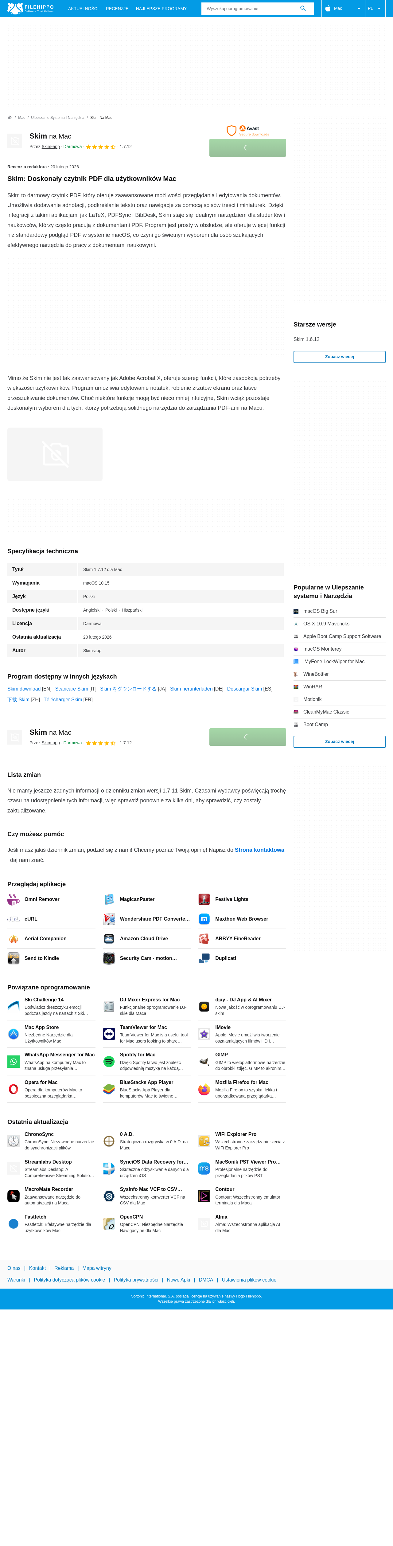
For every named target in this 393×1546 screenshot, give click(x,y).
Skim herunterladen (191, 688)
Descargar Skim (244, 688)
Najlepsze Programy (161, 8)
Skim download (24, 688)
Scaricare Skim (71, 688)
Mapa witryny (97, 1268)
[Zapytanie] (257, 8)
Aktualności (83, 8)
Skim (50, 136)
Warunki (16, 1279)
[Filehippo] (30, 8)
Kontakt (37, 1268)
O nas (14, 1268)
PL (375, 8)
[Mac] (21, 117)
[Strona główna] (9, 117)
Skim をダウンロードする (128, 688)
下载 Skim (18, 699)
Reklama (64, 1268)
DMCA (206, 1279)
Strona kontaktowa (259, 850)
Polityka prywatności (136, 1279)
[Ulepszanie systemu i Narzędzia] (57, 117)
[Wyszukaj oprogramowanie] (303, 8)
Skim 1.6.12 (306, 339)
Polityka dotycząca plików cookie (69, 1279)
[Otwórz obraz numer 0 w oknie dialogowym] (55, 454)
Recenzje (117, 8)
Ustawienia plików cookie (249, 1279)
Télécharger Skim (63, 699)
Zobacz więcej (339, 356)
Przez (44, 146)
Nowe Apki (178, 1279)
